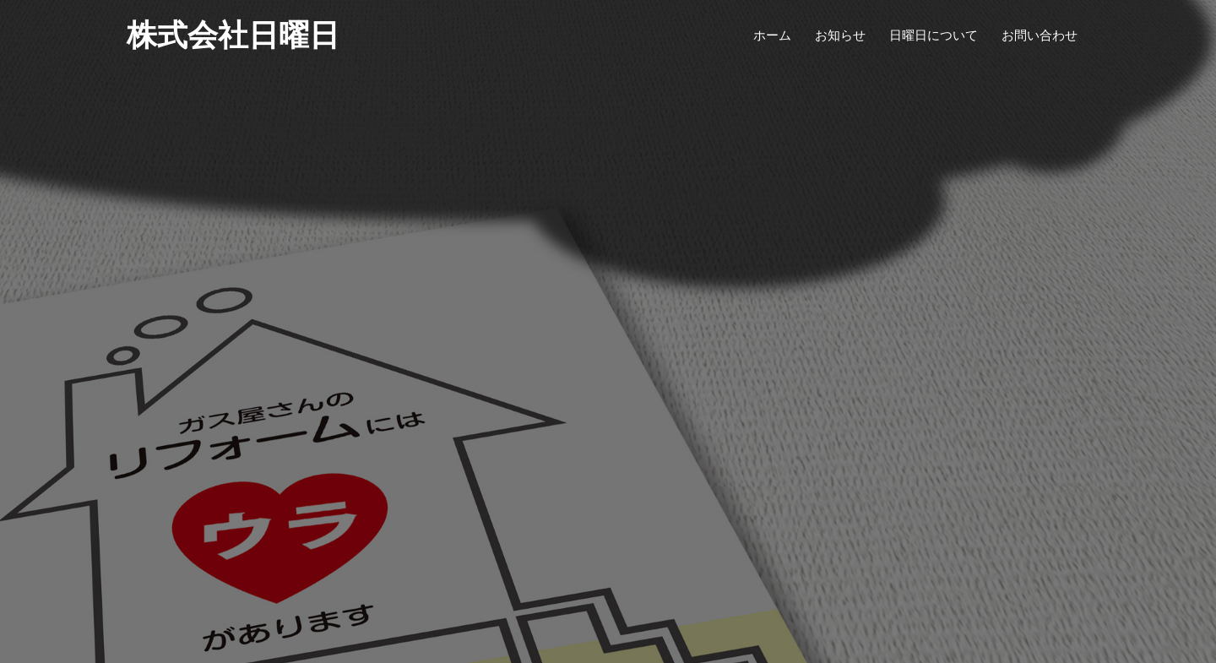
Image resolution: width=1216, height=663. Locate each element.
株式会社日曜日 (233, 35)
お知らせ (840, 35)
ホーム (772, 35)
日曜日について (933, 35)
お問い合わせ (1040, 35)
